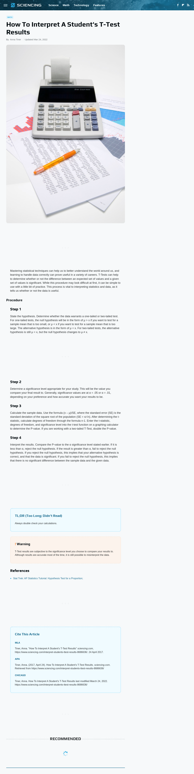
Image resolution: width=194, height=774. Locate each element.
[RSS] (188, 5)
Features (99, 5)
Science (54, 5)
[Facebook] (178, 5)
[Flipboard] (183, 5)
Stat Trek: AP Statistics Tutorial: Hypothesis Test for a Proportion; (48, 578)
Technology (81, 5)
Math (66, 5)
